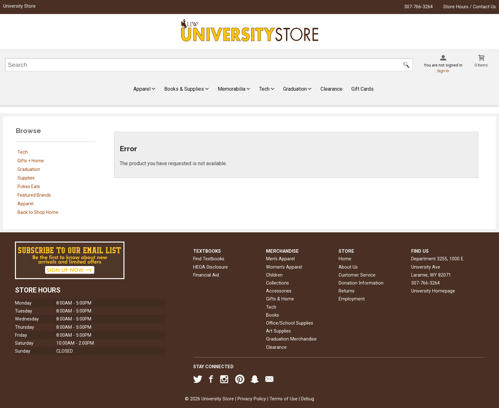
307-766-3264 (418, 7)
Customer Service (357, 275)
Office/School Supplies (289, 323)
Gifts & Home (280, 299)
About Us (348, 267)
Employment (352, 299)
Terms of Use (284, 399)
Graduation (297, 89)
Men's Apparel (280, 259)
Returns (347, 291)
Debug (307, 399)
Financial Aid (206, 275)
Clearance (331, 89)
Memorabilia (234, 89)
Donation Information (361, 283)
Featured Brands (34, 195)
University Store (19, 6)
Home (345, 259)
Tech (266, 89)
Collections (277, 283)
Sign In (443, 70)
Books (272, 315)
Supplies (26, 177)
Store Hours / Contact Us (469, 7)
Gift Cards (362, 89)
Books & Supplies (186, 89)
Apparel (144, 89)
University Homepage (433, 291)
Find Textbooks (208, 259)
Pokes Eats (29, 186)
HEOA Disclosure (210, 267)
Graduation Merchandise (291, 339)
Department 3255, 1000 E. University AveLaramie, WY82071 (437, 267)
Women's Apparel (284, 267)
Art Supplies (278, 331)
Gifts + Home (31, 160)
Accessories (279, 291)
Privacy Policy (251, 399)
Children (274, 275)
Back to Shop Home (38, 212)
